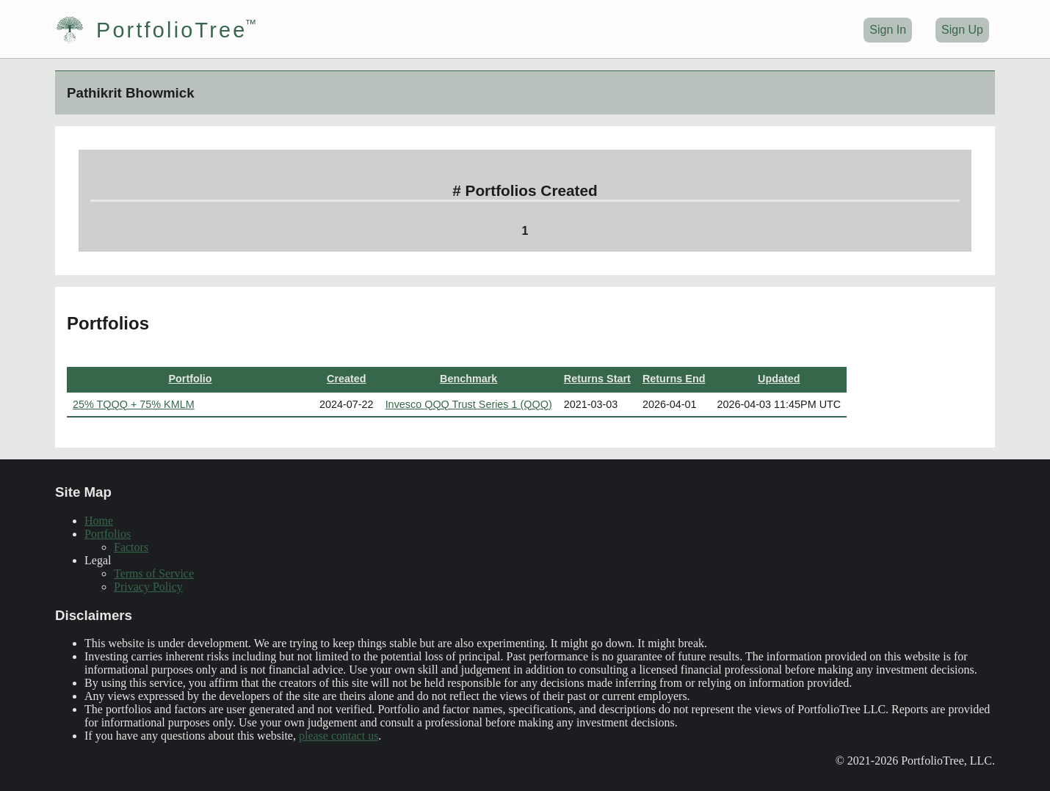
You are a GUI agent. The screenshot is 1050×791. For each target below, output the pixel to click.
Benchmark (468, 378)
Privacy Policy (148, 586)
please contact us (338, 735)
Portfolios (107, 534)
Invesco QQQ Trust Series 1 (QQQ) (468, 404)
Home (98, 520)
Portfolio (189, 378)
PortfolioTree (151, 30)
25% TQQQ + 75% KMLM (134, 404)
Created (346, 378)
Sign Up (962, 29)
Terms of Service (154, 573)
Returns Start (597, 378)
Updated (779, 378)
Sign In (887, 29)
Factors (131, 547)
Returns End (674, 378)
